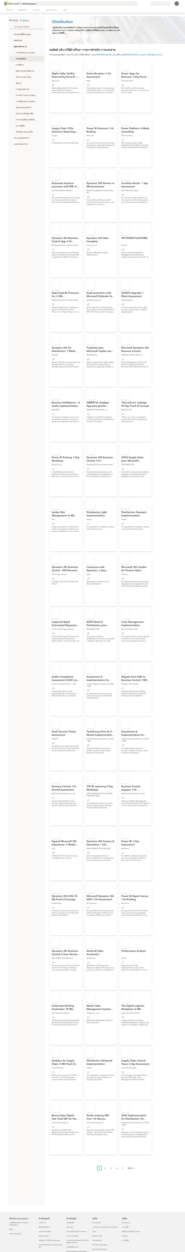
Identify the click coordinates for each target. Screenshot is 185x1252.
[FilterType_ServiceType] (11, 138)
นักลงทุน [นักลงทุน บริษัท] (125, 1236)
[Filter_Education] (13, 65)
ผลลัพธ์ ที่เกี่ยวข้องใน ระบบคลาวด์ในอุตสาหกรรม (141, 54)
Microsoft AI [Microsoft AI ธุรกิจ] (96, 1223)
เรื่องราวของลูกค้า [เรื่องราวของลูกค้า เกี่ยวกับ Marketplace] (15, 1234)
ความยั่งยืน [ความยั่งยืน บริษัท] (125, 1240)
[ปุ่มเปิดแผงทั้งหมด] (9, 10)
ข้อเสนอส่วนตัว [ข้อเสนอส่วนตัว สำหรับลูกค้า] (44, 1236)
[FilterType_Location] (11, 34)
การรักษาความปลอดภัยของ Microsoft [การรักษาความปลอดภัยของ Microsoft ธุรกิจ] (104, 1227)
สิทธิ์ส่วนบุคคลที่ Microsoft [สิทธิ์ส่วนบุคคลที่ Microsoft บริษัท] (130, 1231)
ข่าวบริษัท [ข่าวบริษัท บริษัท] (125, 1227)
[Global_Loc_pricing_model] (11, 144)
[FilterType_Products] (11, 40)
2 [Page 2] (105, 1168)
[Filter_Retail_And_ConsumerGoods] (13, 119)
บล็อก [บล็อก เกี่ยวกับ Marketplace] (11, 1229)
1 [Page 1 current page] (99, 1168)
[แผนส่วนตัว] (148, 3)
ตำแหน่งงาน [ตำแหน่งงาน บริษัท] (126, 1223)
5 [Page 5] (122, 1168)
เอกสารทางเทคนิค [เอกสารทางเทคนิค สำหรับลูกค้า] (45, 1231)
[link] (65, 86)
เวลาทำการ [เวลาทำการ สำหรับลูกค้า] (42, 1223)
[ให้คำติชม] (138, 3)
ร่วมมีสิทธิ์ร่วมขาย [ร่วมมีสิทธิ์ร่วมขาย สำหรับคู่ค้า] (72, 1247)
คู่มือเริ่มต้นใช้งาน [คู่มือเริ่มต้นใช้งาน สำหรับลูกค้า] (44, 1227)
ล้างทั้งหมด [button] (24, 20)
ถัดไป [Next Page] (130, 1168)
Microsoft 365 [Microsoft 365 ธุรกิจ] (97, 1240)
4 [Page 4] (116, 1168)
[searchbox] (29, 27)
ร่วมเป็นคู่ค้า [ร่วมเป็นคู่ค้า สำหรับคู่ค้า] (70, 1223)
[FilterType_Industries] (11, 46)
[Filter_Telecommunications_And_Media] (13, 132)
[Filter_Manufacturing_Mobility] (13, 101)
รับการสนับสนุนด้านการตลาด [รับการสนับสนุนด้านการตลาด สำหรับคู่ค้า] (76, 1231)
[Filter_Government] (13, 83)
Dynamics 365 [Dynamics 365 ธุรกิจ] (97, 1236)
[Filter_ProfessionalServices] (13, 113)
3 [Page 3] (111, 1168)
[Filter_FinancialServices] (13, 77)
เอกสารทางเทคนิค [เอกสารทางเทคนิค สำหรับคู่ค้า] (72, 1236)
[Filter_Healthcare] (13, 89)
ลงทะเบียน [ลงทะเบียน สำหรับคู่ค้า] (69, 1227)
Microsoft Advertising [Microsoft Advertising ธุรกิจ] (99, 1245)
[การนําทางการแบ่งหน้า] (117, 1170)
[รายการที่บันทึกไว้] (145, 3)
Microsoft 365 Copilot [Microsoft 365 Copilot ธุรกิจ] (99, 1249)
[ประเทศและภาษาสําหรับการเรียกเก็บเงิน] (161, 3)
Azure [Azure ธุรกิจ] (94, 1231)
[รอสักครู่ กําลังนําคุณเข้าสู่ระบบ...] (177, 3)
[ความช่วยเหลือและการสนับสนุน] (142, 3)
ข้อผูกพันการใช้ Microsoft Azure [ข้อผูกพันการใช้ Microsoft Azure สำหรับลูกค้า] (49, 1240)
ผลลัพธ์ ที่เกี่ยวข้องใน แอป (105, 54)
